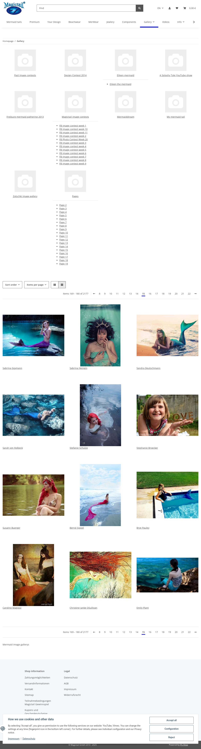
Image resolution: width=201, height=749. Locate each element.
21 (182, 293)
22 (189, 293)
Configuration (171, 728)
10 (110, 293)
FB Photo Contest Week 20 (73, 139)
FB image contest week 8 (72, 160)
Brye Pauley (143, 527)
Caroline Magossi (12, 607)
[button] (169, 8)
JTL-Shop (184, 744)
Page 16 (63, 253)
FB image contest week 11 (73, 132)
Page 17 (63, 256)
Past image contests (25, 75)
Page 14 (63, 246)
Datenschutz (29, 739)
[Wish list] (177, 8)
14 (137, 293)
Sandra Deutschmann (148, 368)
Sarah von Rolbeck (13, 447)
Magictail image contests (75, 116)
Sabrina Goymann (12, 368)
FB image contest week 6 (72, 153)
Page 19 (63, 263)
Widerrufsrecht (72, 694)
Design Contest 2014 (75, 75)
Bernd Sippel (77, 527)
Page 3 (63, 208)
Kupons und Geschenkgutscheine (36, 711)
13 (130, 293)
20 (176, 293)
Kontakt (29, 689)
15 (143, 293)
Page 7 (63, 222)
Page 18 (63, 260)
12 (123, 293)
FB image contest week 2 (72, 136)
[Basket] (189, 8)
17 (156, 293)
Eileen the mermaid (120, 84)
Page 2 (63, 205)
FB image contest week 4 (72, 146)
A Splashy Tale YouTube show (176, 75)
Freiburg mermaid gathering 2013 (25, 116)
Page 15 (63, 249)
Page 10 (63, 232)
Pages (75, 196)
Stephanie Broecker (147, 447)
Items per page (35, 284)
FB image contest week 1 (72, 125)
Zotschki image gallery (25, 196)
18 (163, 293)
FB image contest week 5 (72, 149)
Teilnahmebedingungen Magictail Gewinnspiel (38, 702)
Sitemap (29, 694)
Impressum (13, 739)
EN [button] (159, 8)
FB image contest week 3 (72, 142)
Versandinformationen (37, 683)
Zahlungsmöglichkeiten (37, 677)
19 (169, 293)
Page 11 (63, 236)
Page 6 (63, 218)
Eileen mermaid (125, 75)
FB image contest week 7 (72, 156)
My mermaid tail (176, 116)
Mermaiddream (125, 116)
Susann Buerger (11, 527)
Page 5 (63, 215)
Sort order (11, 284)
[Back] (94, 293)
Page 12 (63, 239)
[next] (195, 293)
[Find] (86, 8)
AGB (66, 683)
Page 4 (63, 212)
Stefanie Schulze (79, 447)
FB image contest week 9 (72, 163)
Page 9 (63, 229)
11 (117, 293)
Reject (171, 737)
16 (150, 293)
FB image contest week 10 (73, 129)
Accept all (171, 720)
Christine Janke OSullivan (83, 607)
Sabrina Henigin (78, 368)
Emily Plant (143, 607)
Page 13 (63, 243)
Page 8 (63, 225)
